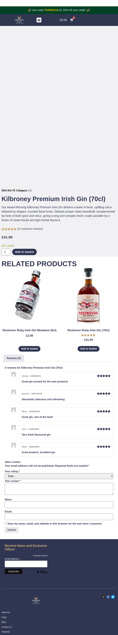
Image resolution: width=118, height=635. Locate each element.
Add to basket (24, 252)
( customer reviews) (30, 228)
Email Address (13, 558)
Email (8, 511)
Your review (13, 481)
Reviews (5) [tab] (14, 358)
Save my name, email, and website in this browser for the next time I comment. (54, 523)
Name (8, 499)
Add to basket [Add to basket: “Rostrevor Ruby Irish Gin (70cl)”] (88, 348)
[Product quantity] (6, 252)
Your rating (12, 471)
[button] (39, 20)
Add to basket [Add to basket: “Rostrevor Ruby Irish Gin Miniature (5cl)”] (29, 348)
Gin (30, 190)
